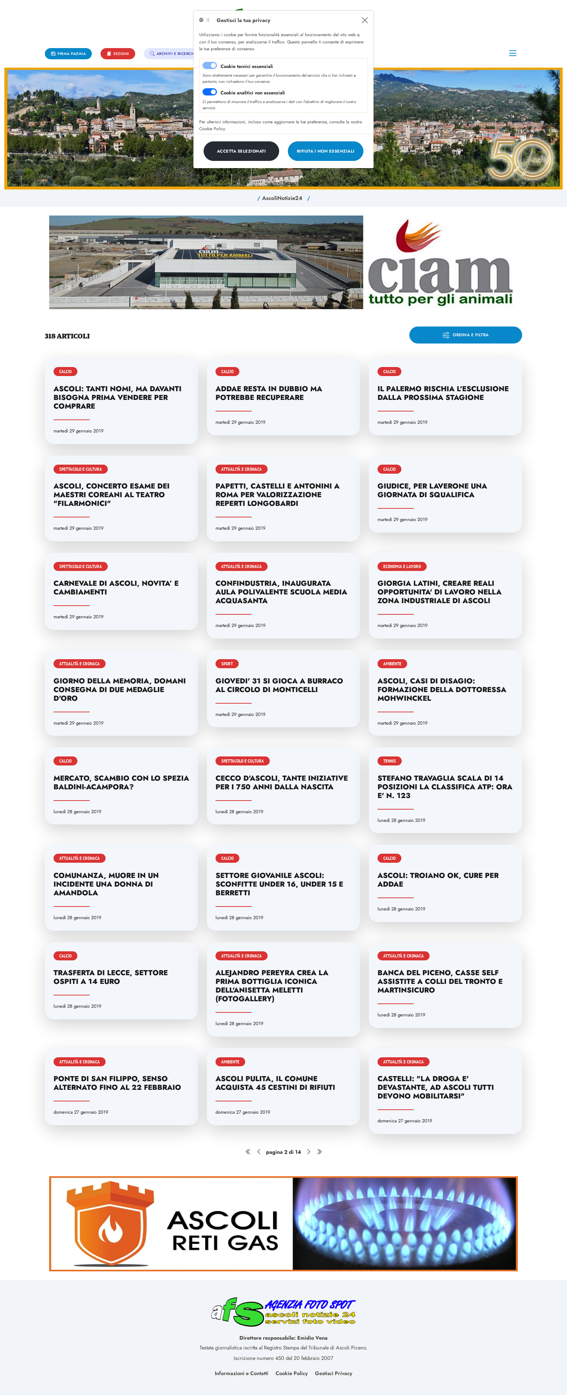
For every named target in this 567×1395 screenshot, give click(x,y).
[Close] (365, 20)
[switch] (209, 91)
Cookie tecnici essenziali (247, 66)
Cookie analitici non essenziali (253, 92)
